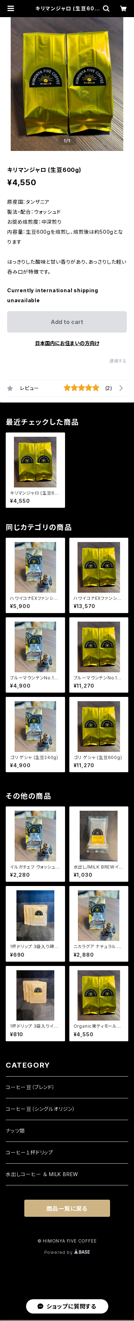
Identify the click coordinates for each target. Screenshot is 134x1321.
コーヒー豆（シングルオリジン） (40, 1109)
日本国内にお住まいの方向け (67, 343)
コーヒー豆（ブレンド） (30, 1087)
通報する (118, 361)
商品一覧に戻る (67, 1208)
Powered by (67, 1252)
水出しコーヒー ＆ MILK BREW (42, 1174)
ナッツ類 (15, 1131)
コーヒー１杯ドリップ (29, 1152)
